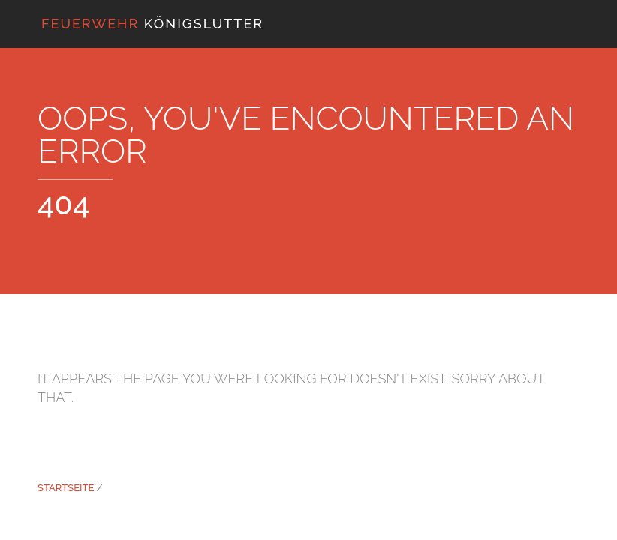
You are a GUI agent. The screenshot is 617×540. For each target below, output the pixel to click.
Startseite (66, 488)
